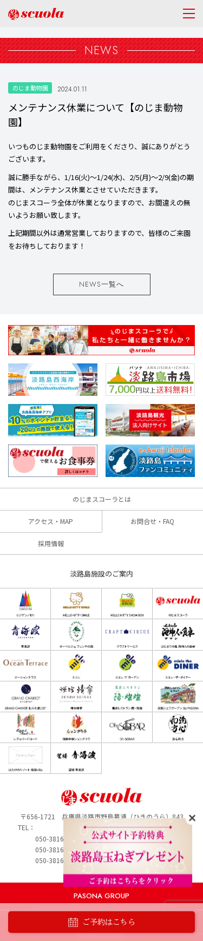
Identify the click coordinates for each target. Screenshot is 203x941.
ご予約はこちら (101, 922)
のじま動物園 (30, 87)
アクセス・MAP (50, 521)
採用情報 (51, 543)
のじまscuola (36, 13)
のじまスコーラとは (102, 498)
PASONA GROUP (101, 896)
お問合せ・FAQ (152, 521)
